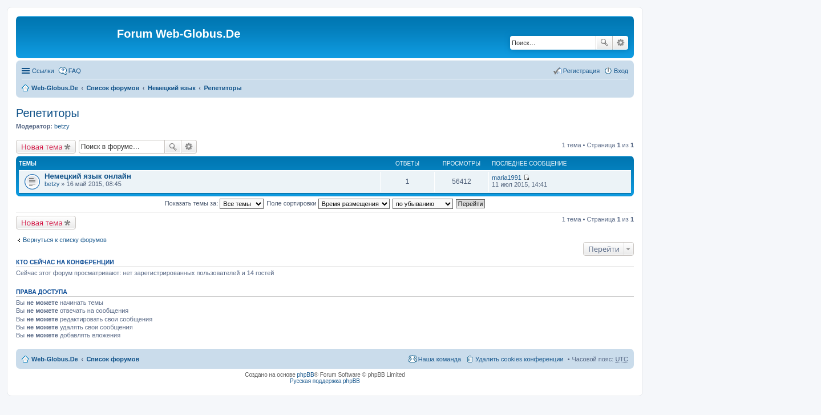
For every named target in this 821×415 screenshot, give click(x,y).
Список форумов (112, 87)
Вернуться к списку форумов (65, 239)
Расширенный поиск (620, 43)
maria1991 (506, 177)
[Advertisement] (735, 228)
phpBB (305, 375)
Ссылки (43, 70)
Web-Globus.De (54, 87)
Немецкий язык (172, 87)
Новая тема (42, 147)
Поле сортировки (327, 203)
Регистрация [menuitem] (581, 70)
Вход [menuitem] (621, 70)
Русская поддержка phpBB (325, 381)
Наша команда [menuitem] (439, 359)
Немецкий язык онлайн (88, 176)
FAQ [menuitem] (74, 70)
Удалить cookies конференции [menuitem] (519, 359)
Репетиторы (223, 87)
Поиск (604, 43)
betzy (61, 126)
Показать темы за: (214, 203)
